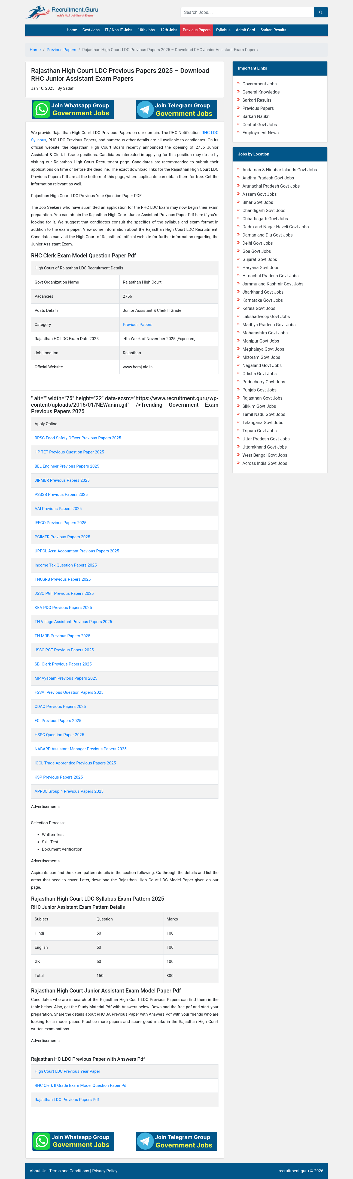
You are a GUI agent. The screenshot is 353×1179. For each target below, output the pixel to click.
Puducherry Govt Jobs (263, 381)
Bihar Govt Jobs (257, 202)
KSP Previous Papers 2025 (59, 777)
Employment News (260, 132)
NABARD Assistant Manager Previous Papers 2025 (81, 748)
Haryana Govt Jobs (260, 267)
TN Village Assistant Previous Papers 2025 (73, 621)
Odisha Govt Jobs (259, 373)
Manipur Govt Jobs (260, 341)
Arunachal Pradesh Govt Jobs (271, 186)
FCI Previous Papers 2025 (58, 720)
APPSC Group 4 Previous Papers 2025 (69, 791)
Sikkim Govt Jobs (259, 406)
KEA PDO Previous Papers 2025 (63, 607)
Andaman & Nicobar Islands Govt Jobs (279, 169)
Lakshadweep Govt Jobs (266, 316)
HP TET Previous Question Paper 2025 (69, 452)
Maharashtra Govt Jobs (265, 332)
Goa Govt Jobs (256, 251)
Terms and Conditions (69, 1170)
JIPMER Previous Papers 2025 (62, 480)
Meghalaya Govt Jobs (263, 349)
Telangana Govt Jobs (262, 422)
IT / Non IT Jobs (118, 30)
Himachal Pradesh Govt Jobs (270, 275)
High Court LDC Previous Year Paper (67, 1071)
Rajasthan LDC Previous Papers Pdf (67, 1099)
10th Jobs (146, 30)
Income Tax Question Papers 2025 (66, 565)
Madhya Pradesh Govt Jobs (269, 324)
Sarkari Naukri (256, 116)
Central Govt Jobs (259, 124)
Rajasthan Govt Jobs (262, 398)
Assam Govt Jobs (259, 194)
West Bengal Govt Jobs (264, 455)
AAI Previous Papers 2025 (58, 508)
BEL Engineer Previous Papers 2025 (67, 466)
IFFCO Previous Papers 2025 (61, 522)
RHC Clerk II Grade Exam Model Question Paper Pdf (81, 1085)
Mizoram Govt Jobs (261, 357)
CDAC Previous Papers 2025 (60, 706)
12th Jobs (168, 30)
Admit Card (245, 30)
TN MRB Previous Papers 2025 (62, 635)
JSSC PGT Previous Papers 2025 (64, 593)
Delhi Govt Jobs (257, 243)
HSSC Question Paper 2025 (59, 734)
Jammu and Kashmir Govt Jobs (272, 284)
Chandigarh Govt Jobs (263, 210)
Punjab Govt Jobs (259, 390)
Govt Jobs (91, 30)
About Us (38, 1170)
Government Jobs (259, 83)
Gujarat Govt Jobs (259, 259)
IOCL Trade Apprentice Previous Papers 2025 (75, 763)
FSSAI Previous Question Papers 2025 (69, 692)
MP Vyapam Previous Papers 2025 (66, 678)
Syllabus (223, 30)
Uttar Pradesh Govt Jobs (266, 438)
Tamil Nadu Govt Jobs (263, 414)
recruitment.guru (294, 1170)
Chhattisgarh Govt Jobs (265, 218)
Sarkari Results (273, 30)
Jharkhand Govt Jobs (263, 292)
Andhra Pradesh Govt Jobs (268, 178)
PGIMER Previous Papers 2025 (62, 536)
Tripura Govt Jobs (259, 430)
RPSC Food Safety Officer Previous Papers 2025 (78, 437)
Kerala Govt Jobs (258, 308)
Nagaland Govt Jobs (262, 365)
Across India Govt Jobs (264, 463)
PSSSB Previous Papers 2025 (61, 494)
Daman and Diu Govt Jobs (267, 235)
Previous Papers (197, 30)
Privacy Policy (104, 1170)
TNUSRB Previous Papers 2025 (63, 579)
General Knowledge (261, 92)
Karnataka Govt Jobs (262, 300)
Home (72, 30)
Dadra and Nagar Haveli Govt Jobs (275, 226)
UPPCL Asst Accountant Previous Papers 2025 (77, 551)
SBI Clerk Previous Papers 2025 (63, 664)
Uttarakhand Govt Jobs (264, 447)
